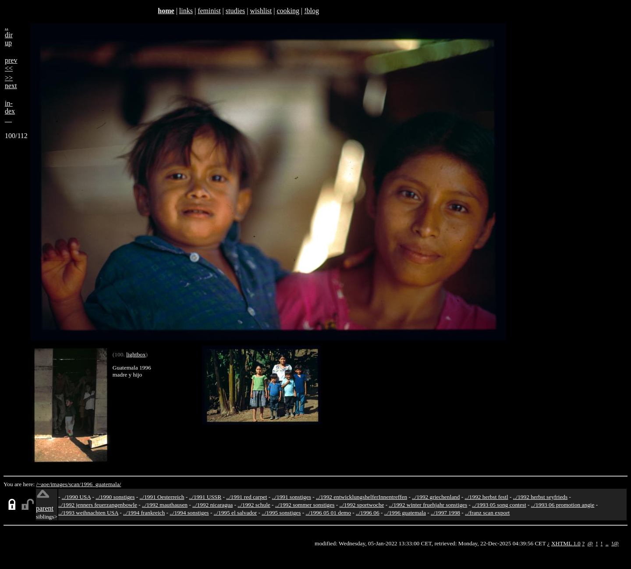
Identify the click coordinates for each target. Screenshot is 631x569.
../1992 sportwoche (362, 504)
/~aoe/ (43, 484)
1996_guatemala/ (101, 484)
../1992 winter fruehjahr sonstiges (428, 504)
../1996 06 (367, 512)
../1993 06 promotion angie (563, 504)
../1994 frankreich (144, 512)
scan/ (75, 484)
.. (607, 543)
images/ (60, 484)
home (166, 10)
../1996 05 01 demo (328, 512)
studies (235, 10)
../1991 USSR (205, 497)
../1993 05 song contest (499, 504)
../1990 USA (76, 497)
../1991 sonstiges (291, 497)
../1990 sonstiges (115, 497)
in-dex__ (10, 111)
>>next (11, 81)
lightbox (135, 354)
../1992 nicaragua (212, 504)
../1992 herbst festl (486, 497)
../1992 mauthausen (165, 504)
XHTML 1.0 (566, 543)
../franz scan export (487, 512)
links (186, 10)
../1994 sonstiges (189, 512)
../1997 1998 (445, 512)
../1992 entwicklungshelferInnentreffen (361, 497)
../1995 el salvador (235, 512)
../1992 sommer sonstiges (305, 504)
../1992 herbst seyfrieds (540, 497)
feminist (209, 10)
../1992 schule (254, 504)
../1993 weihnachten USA (88, 512)
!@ (615, 543)
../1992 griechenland (436, 497)
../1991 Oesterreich (162, 497)
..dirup (9, 34)
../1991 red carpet (246, 497)
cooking (288, 10)
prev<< (11, 64)
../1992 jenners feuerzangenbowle (97, 504)
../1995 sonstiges (281, 512)
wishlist (261, 10)
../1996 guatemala (405, 512)
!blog (311, 10)
